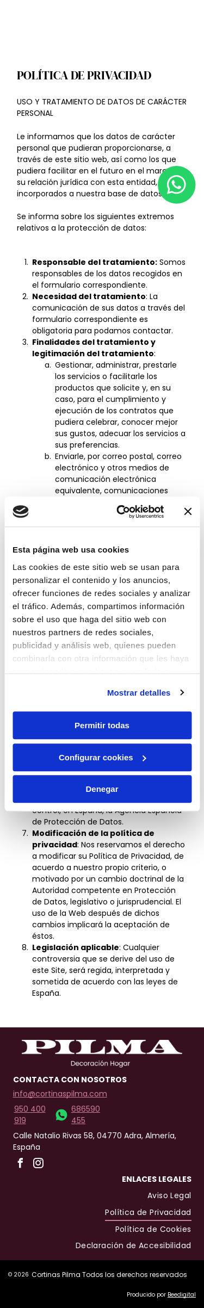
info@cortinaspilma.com (60, 1093)
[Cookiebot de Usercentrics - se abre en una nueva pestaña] (121, 512)
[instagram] (179, 34)
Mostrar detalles (139, 692)
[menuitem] (169, 1196)
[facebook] (179, 15)
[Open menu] (160, 25)
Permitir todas (102, 725)
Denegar (101, 789)
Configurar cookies (102, 757)
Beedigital (182, 1295)
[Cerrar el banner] (187, 512)
